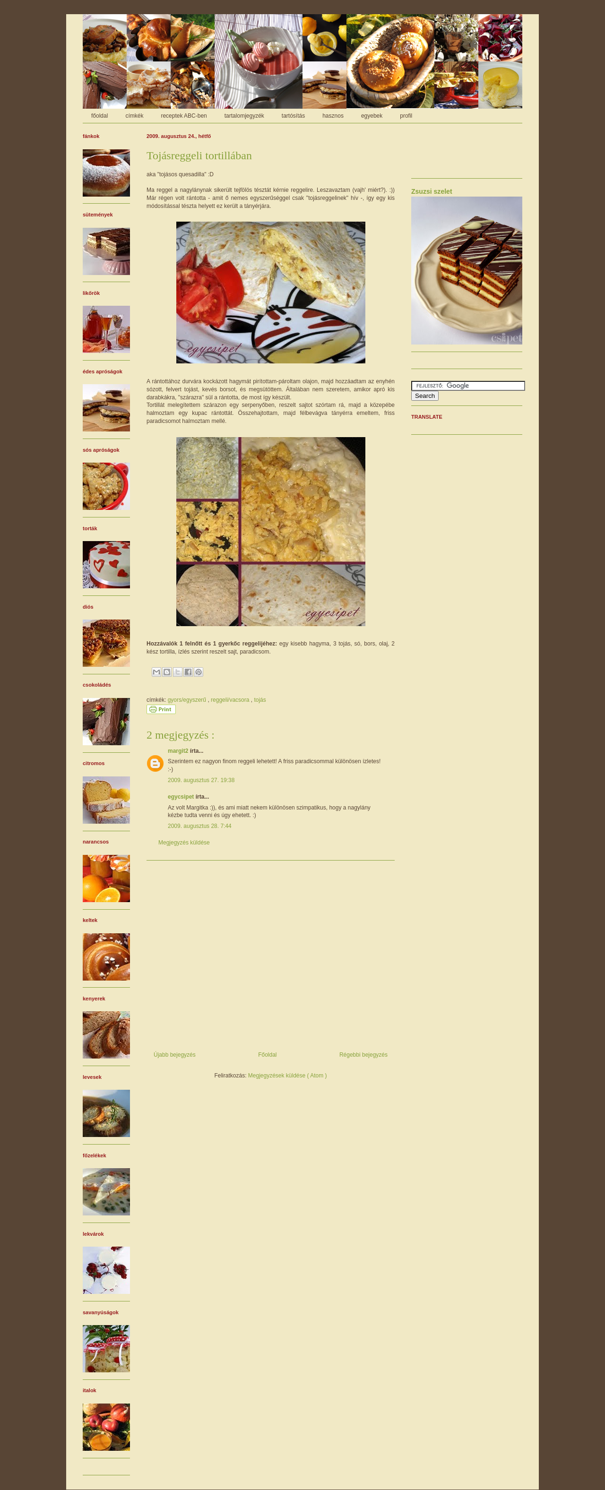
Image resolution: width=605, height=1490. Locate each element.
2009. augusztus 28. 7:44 (200, 826)
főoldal (99, 115)
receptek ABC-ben (184, 115)
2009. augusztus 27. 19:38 (201, 780)
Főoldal (267, 1054)
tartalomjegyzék (244, 115)
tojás (260, 700)
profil (406, 115)
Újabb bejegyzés (175, 1054)
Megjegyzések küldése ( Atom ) (287, 1075)
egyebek (371, 115)
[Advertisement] (271, 952)
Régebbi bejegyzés (363, 1054)
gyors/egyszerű (188, 700)
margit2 (179, 751)
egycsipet (182, 796)
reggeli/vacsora (231, 700)
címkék (134, 115)
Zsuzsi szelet (431, 191)
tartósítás (293, 115)
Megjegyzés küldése (184, 842)
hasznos (333, 115)
